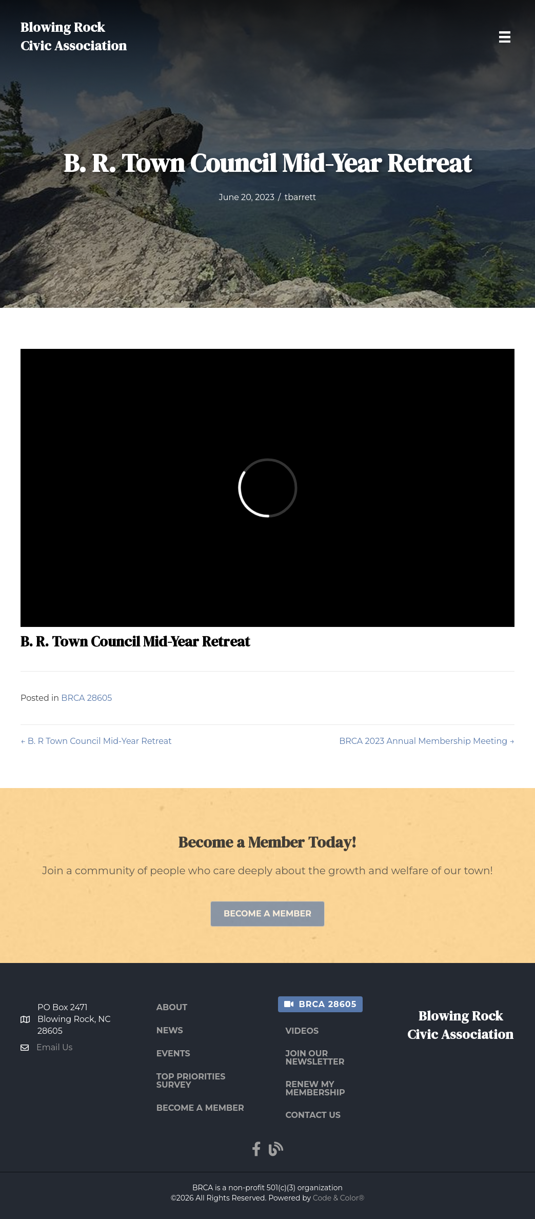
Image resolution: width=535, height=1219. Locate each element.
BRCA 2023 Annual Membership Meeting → (426, 741)
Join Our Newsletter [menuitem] (315, 1058)
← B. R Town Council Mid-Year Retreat (96, 741)
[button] (267, 928)
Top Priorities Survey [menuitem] (191, 1081)
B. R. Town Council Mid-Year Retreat (135, 641)
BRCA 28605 (86, 698)
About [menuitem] (171, 1007)
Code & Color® (339, 1198)
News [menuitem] (169, 1030)
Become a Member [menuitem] (200, 1108)
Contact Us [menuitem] (313, 1115)
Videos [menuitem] (302, 1031)
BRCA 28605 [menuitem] (328, 1004)
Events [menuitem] (173, 1053)
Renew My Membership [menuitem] (315, 1088)
